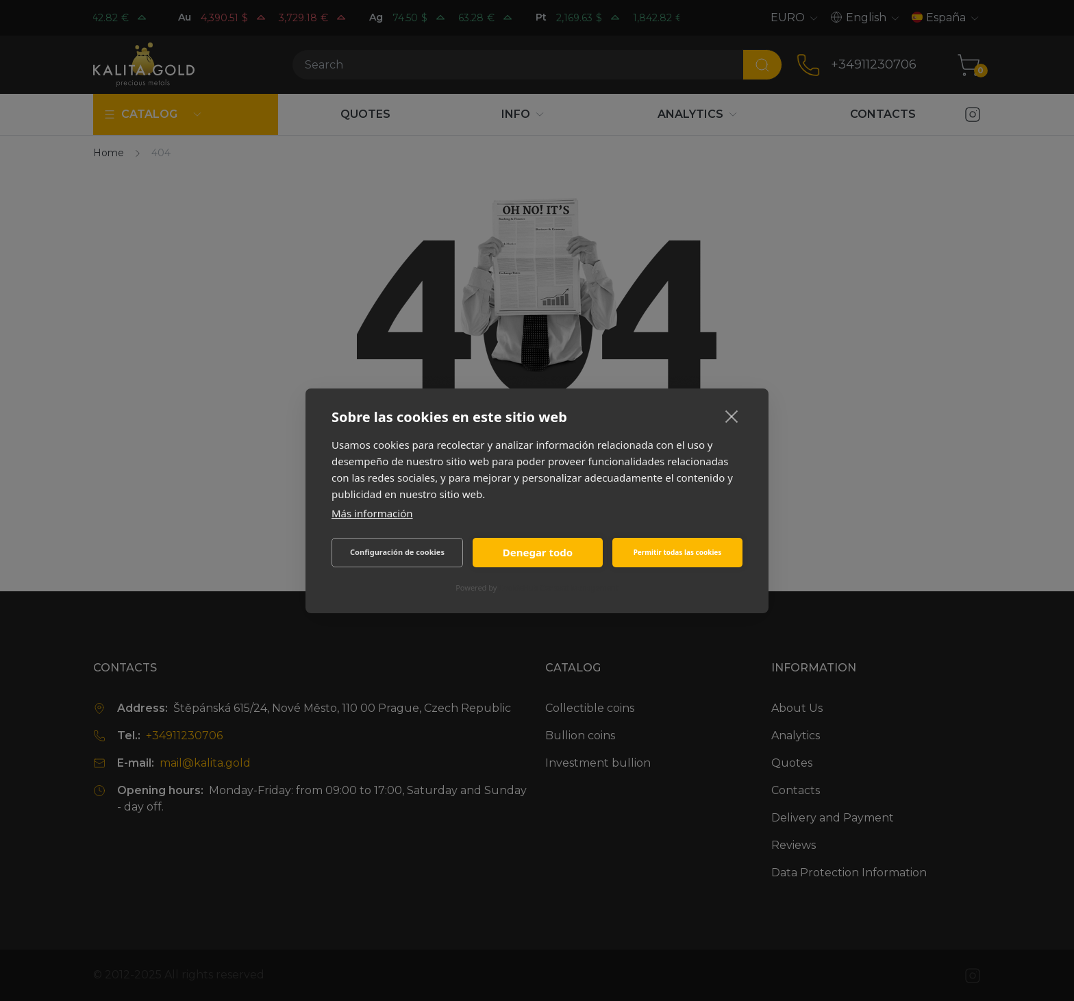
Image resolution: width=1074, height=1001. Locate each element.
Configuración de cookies (397, 552)
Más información (372, 513)
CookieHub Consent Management (559, 587)
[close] (731, 416)
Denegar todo (538, 552)
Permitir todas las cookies (678, 552)
